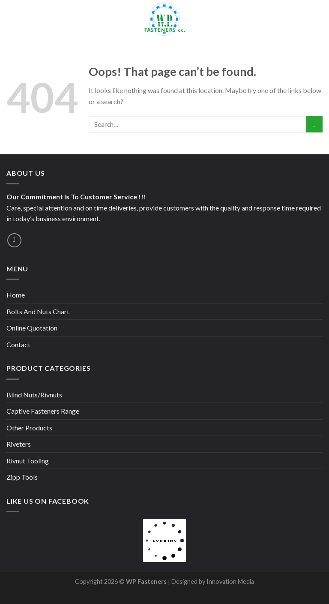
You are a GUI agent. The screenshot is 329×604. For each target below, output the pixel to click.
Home (15, 295)
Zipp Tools (22, 477)
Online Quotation (31, 328)
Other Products (29, 428)
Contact (18, 344)
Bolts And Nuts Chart (37, 311)
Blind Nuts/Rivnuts (34, 395)
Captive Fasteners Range (42, 411)
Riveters (18, 444)
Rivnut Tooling (27, 461)
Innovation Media (229, 581)
